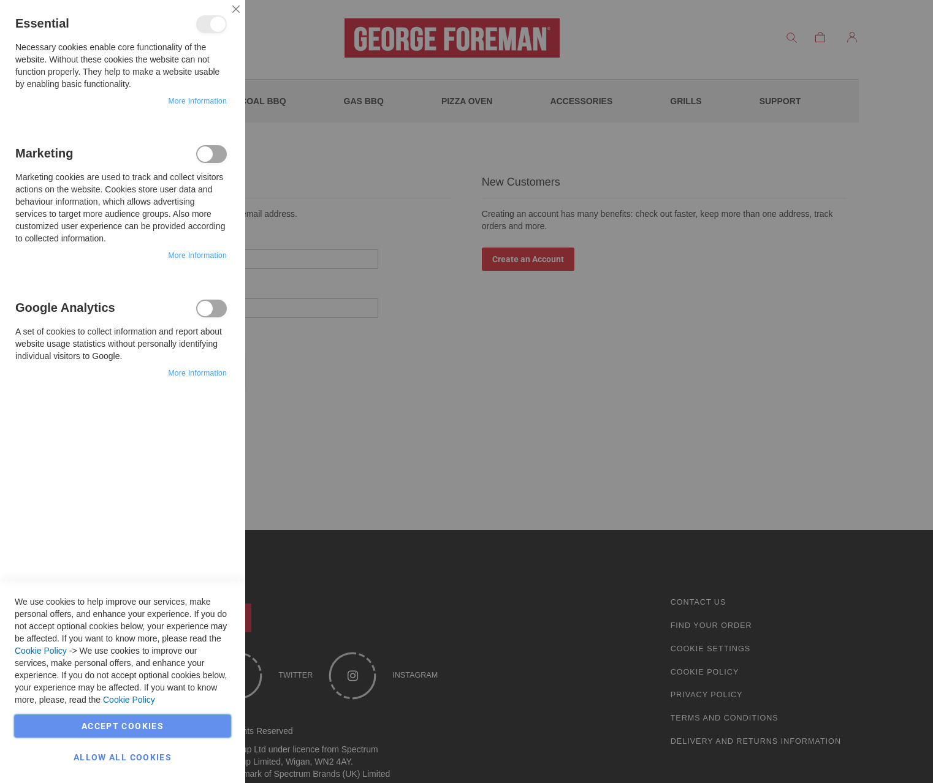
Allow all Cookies (123, 757)
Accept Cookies (123, 726)
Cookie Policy (41, 651)
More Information (197, 101)
